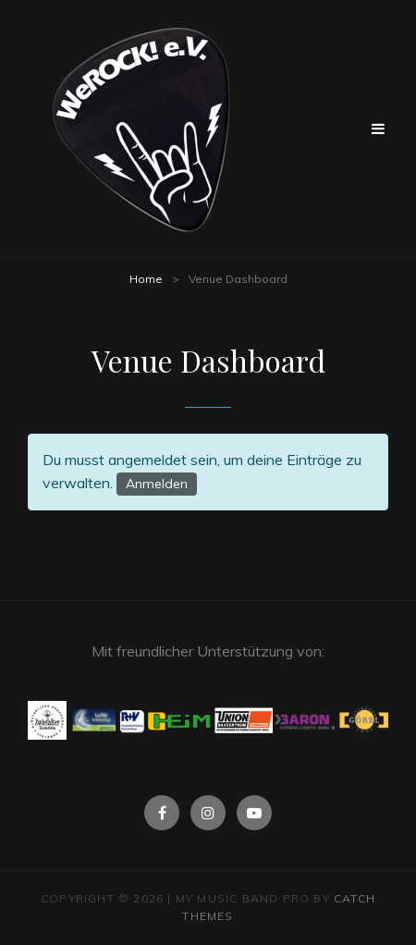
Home (146, 279)
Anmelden (157, 483)
